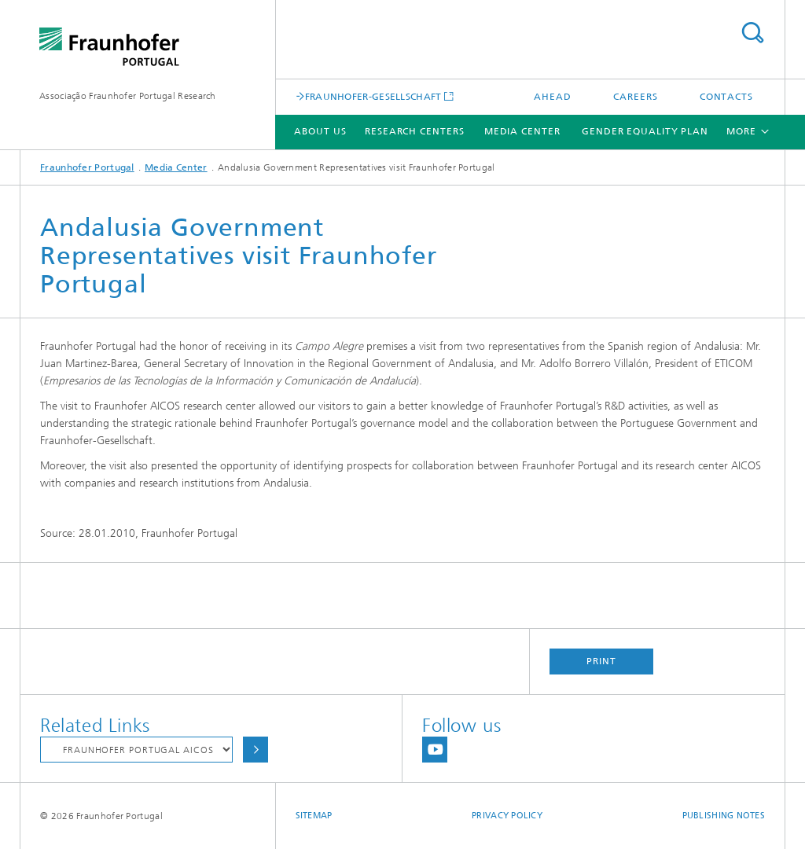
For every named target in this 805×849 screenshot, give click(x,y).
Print (601, 661)
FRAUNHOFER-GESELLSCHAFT (373, 96)
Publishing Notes (723, 815)
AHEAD (553, 96)
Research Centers (414, 131)
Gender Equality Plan (645, 131)
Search (752, 33)
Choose (255, 750)
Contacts (726, 96)
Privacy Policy (507, 815)
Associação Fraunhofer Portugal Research (127, 95)
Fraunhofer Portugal (87, 167)
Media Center (522, 131)
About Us (320, 131)
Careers (635, 96)
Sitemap (314, 815)
